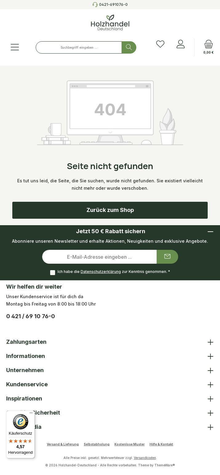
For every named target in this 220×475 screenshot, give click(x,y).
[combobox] (79, 47)
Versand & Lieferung (63, 444)
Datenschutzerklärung (101, 271)
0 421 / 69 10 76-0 (30, 316)
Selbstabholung (97, 444)
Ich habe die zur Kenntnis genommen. (114, 271)
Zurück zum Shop (110, 210)
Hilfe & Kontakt (161, 444)
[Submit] (167, 257)
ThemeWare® (164, 465)
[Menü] (14, 47)
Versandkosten (145, 458)
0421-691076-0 (113, 4)
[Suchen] (129, 47)
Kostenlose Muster (129, 444)
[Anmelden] (180, 44)
